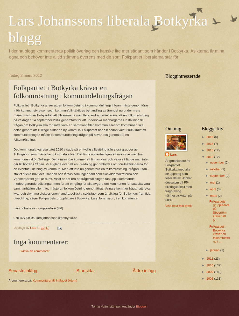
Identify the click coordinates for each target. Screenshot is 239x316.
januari (215, 250)
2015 (210, 137)
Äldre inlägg (144, 270)
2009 (210, 272)
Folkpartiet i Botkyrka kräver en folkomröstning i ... (219, 234)
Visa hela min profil (178, 206)
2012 (210, 157)
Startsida (84, 270)
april (213, 189)
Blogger (141, 306)
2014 (210, 143)
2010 (210, 265)
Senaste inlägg (22, 270)
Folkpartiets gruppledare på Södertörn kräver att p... (219, 211)
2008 (210, 278)
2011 (210, 258)
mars (214, 196)
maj (213, 182)
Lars (173, 154)
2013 (210, 150)
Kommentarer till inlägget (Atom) (55, 280)
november (217, 162)
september (217, 176)
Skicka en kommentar (34, 251)
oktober (215, 169)
